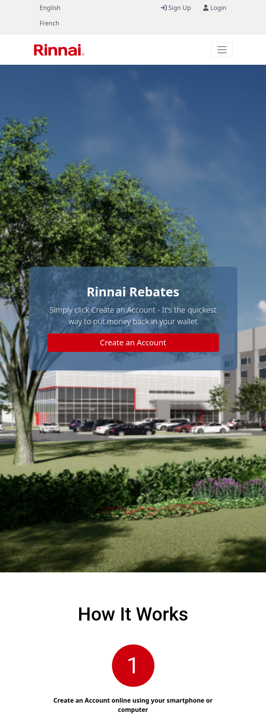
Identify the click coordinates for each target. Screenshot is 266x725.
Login (214, 7)
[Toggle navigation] (222, 49)
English (50, 7)
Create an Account (133, 342)
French (49, 23)
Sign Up (176, 7)
